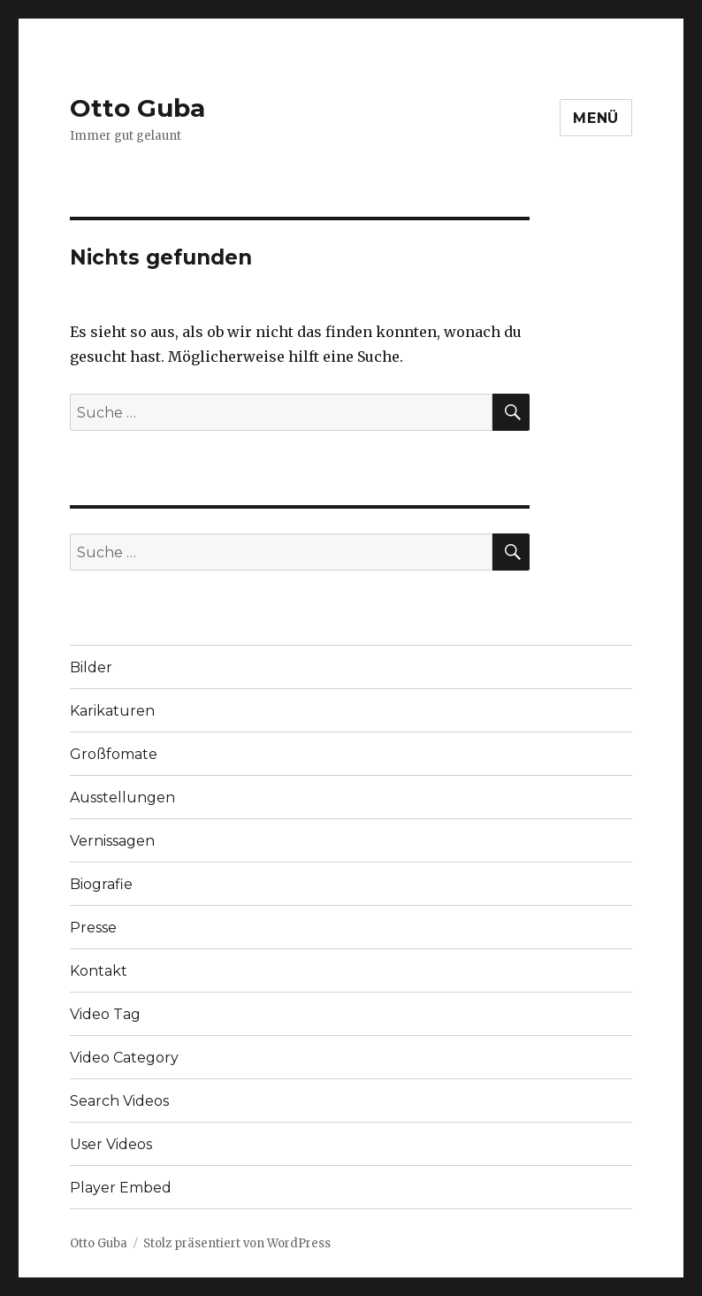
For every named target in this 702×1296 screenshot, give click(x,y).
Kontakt (98, 970)
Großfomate (113, 754)
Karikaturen (112, 710)
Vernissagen (112, 840)
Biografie (101, 884)
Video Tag (105, 1014)
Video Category (124, 1057)
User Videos (111, 1144)
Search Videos (119, 1101)
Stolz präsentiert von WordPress (237, 1243)
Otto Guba (137, 108)
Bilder (91, 667)
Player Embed (121, 1187)
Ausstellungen (122, 797)
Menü (596, 118)
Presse (93, 927)
